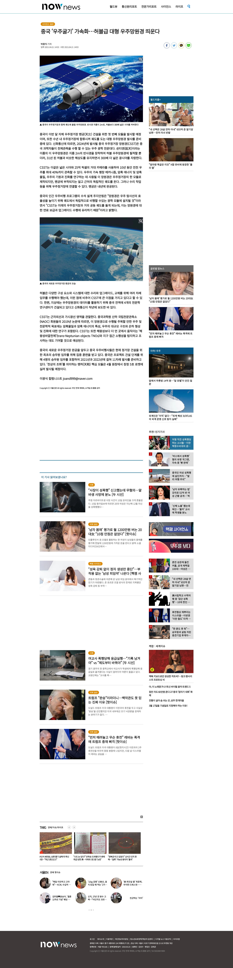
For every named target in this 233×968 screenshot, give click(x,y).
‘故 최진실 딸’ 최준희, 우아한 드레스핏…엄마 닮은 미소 (132, 884)
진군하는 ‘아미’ (136, 898)
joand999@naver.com (77, 378)
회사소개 (100, 939)
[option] (54, 847)
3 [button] (93, 910)
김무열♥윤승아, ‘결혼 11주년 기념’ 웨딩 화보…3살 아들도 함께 (61, 899)
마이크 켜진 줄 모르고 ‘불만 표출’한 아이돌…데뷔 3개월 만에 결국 (54, 858)
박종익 (44, 44)
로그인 (92, 939)
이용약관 (109, 939)
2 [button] (91, 910)
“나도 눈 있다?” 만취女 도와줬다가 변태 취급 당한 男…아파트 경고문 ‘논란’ (123, 858)
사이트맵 (176, 939)
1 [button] (89, 910)
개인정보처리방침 (121, 939)
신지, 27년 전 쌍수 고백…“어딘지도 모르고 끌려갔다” (97, 899)
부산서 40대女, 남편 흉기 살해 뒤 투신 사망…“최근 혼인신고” (88, 858)
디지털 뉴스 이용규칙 (163, 939)
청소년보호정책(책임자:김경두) (141, 939)
